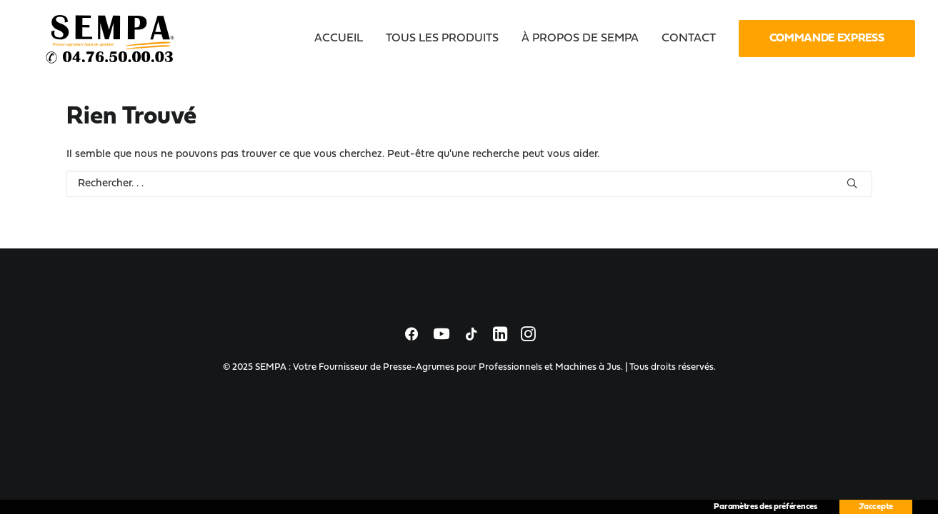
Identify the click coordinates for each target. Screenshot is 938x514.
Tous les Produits (442, 38)
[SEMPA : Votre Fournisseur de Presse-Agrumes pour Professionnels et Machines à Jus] (111, 38)
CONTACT (689, 38)
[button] (852, 183)
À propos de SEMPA (580, 38)
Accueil (338, 38)
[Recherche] (469, 184)
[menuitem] (343, 38)
